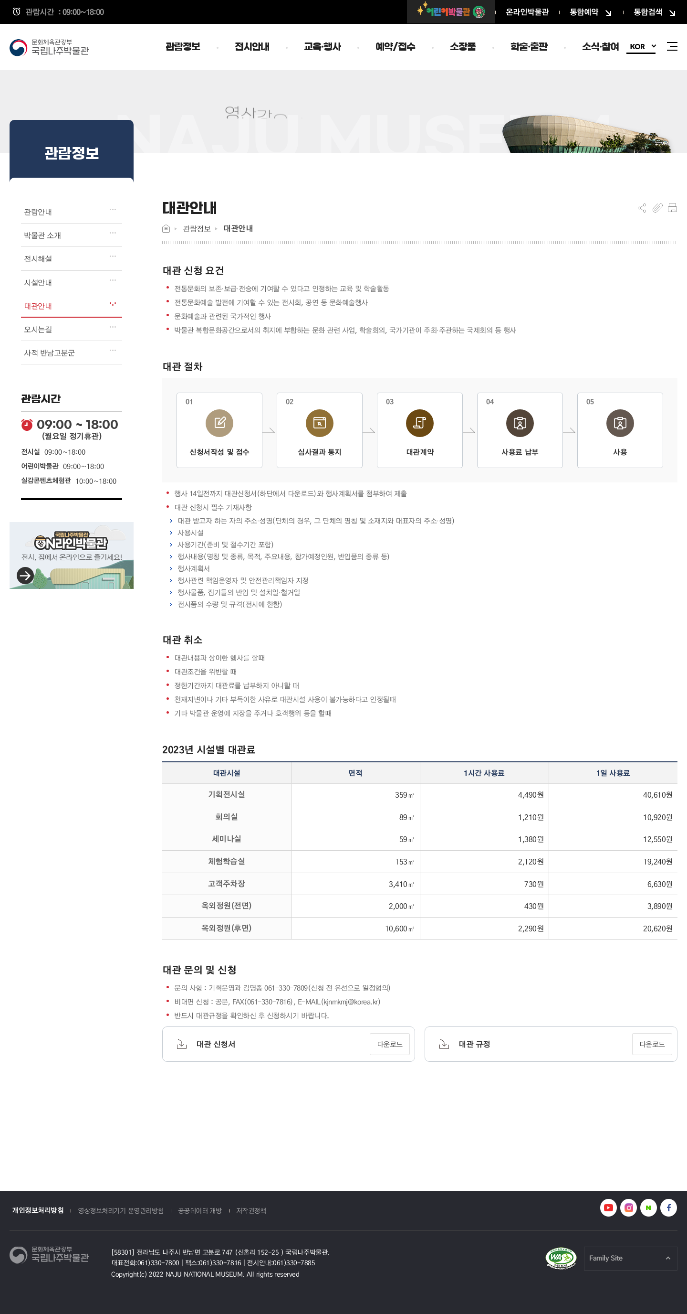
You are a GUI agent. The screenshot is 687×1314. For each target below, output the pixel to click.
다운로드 (390, 1044)
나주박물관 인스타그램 (628, 1208)
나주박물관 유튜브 (608, 1208)
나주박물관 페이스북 (668, 1208)
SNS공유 (642, 208)
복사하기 (658, 208)
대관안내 (238, 228)
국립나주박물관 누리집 (52, 48)
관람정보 (196, 228)
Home (166, 228)
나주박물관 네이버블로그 (648, 1208)
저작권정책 (251, 1210)
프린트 (672, 208)
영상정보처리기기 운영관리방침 (120, 1210)
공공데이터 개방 (200, 1210)
